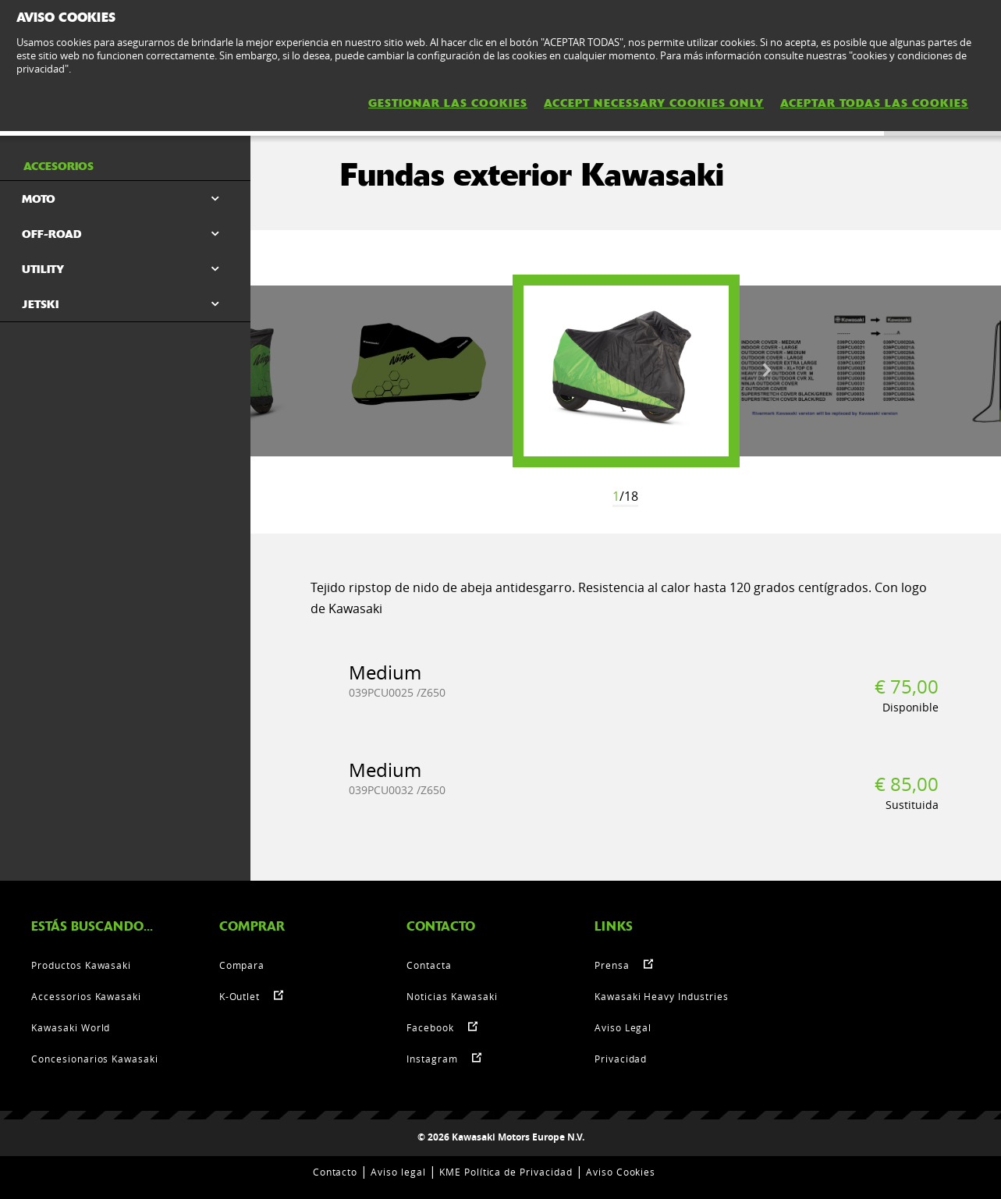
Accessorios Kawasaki (86, 996)
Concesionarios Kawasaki (94, 1058)
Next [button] (767, 370)
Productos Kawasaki (81, 965)
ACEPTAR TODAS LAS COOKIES (874, 103)
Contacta (429, 965)
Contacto (335, 1171)
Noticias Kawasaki (451, 996)
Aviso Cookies (620, 1171)
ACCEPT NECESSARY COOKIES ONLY (654, 103)
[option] (626, 371)
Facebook (430, 1027)
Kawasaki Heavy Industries (662, 996)
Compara (242, 965)
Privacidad (621, 1058)
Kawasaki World (70, 1027)
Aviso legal (398, 1171)
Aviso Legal (623, 1027)
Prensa (612, 965)
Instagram (432, 1058)
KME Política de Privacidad (506, 1171)
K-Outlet (240, 996)
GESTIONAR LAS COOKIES (447, 103)
